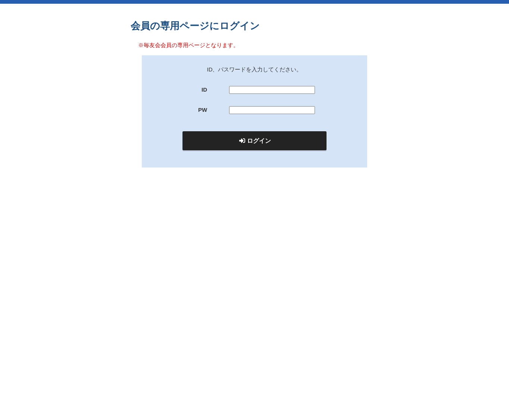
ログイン (255, 141)
